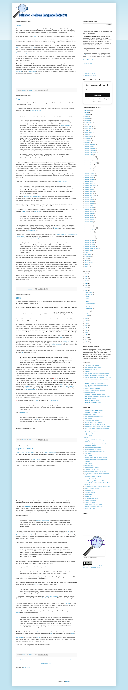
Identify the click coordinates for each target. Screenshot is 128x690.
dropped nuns (88, 122)
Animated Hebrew (89, 436)
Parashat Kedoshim (89, 175)
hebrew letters (88, 126)
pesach (86, 252)
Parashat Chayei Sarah (90, 163)
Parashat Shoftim (89, 213)
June (87, 315)
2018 (86, 318)
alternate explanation (53, 596)
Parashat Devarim (89, 167)
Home (46, 660)
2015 (86, 325)
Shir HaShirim (88, 262)
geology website (62, 181)
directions (87, 120)
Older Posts (73, 660)
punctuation (87, 256)
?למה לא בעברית (87, 63)
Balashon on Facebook (90, 73)
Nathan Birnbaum (55, 344)
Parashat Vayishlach (89, 246)
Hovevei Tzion (67, 341)
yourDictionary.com (89, 502)
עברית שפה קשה (88, 465)
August (88, 311)
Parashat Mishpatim (89, 195)
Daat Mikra (87, 371)
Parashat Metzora (89, 191)
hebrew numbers (88, 128)
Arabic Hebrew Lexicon (90, 414)
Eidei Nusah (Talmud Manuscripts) (93, 416)
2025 (86, 276)
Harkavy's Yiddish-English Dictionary (94, 440)
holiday (86, 130)
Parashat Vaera (88, 226)
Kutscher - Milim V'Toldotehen (92, 388)
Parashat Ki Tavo (89, 177)
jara (51, 633)
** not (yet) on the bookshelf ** (92, 365)
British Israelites (65, 125)
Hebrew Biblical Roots (90, 479)
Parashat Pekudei (89, 201)
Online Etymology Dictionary (30, 238)
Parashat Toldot (88, 221)
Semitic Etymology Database (92, 488)
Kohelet (86, 134)
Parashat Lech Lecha (90, 185)
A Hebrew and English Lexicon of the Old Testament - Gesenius (95, 444)
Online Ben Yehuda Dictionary (92, 412)
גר (38, 637)
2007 (86, 339)
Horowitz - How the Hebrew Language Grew (96, 375)
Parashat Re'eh (88, 205)
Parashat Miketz (88, 193)
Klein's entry (23, 412)
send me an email (87, 55)
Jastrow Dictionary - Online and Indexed (95, 471)
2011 (86, 330)
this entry (37, 211)
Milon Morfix (87, 453)
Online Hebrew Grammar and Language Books (97, 426)
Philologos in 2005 (35, 110)
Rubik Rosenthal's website (91, 467)
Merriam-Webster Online (91, 498)
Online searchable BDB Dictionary (93, 410)
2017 (86, 321)
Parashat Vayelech (89, 234)
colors (86, 116)
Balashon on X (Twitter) (90, 75)
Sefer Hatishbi (88, 418)
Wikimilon (19, 71)
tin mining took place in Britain (32, 196)
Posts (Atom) (26, 667)
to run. (72, 633)
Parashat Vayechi (89, 232)
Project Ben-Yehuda (89, 434)
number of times (30, 452)
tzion (18, 298)
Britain (19, 99)
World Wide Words (89, 494)
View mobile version (46, 663)
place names (87, 254)
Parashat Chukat (88, 165)
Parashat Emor (88, 171)
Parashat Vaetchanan (90, 228)
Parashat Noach (88, 199)
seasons (86, 260)
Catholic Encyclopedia (42, 520)
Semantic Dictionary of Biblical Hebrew (94, 424)
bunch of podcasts (50, 452)
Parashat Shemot (89, 211)
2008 (86, 337)
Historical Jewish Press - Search (93, 422)
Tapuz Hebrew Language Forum (93, 504)
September (89, 308)
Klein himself (32, 71)
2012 (86, 328)
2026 (86, 273)
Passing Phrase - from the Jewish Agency (95, 457)
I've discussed (20, 452)
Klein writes (19, 637)
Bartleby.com (87, 496)
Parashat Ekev (88, 169)
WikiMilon (87, 438)
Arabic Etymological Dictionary (92, 447)
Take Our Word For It (90, 500)
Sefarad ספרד (28, 506)
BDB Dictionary (88, 442)
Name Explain (36, 459)
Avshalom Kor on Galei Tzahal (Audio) (94, 451)
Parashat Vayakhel (89, 230)
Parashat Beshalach (89, 159)
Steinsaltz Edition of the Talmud (92, 402)
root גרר (32, 47)
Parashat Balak (88, 146)
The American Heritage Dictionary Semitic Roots (97, 486)
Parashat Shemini (89, 209)
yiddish (86, 266)
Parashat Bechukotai (90, 150)
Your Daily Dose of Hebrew (91, 420)
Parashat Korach (88, 183)
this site (36, 584)
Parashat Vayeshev (89, 238)
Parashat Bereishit (89, 157)
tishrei (86, 264)
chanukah (87, 114)
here (35, 36)
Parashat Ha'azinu (89, 173)
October (88, 306)
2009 (86, 335)
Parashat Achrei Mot (89, 144)
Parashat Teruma (89, 217)
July (87, 313)
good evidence (57, 227)
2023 (86, 280)
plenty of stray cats (29, 389)
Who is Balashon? (88, 60)
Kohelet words (88, 136)
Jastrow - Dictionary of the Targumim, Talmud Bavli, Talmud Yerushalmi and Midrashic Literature (98, 378)
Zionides (60, 337)
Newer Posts (19, 660)
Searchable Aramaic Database (92, 476)
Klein (17, 47)
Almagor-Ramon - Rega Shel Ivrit (93, 367)
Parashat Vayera (88, 236)
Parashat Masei (88, 187)
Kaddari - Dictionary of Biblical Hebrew (94, 383)
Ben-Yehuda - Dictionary (91, 369)
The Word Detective (89, 492)
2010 (86, 332)
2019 (86, 290)
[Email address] (97, 90)
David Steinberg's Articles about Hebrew (95, 481)
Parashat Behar (88, 154)
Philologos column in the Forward (93, 449)
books (86, 112)
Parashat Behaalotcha (90, 152)
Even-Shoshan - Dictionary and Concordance (96, 373)
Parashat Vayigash (89, 242)
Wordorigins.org (88, 490)
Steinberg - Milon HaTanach (91, 400)
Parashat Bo (87, 161)
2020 (86, 288)
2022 (86, 283)
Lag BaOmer (87, 140)
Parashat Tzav (88, 224)
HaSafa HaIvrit (88, 455)
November (89, 294)
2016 (86, 323)
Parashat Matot (88, 189)
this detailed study (41, 598)
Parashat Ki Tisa (88, 181)
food (85, 124)
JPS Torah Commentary (90, 381)
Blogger (67, 681)
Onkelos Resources (89, 392)
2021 (86, 285)
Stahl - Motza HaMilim (90, 398)
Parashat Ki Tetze (89, 179)
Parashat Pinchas (89, 203)
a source (67, 603)
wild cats (27, 386)
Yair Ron (35, 400)
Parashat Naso (88, 197)
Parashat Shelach (89, 207)
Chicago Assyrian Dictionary (91, 432)
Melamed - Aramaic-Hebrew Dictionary (94, 390)
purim (86, 258)
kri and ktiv (87, 138)
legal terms (87, 142)
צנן (37, 419)
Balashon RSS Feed (89, 508)
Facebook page (53, 400)
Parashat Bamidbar (89, 148)
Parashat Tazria (88, 215)
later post (21, 577)
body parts (87, 110)
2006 (86, 342)
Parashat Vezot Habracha (91, 248)
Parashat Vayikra (89, 244)
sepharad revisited (25, 448)
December (89, 292)
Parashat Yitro (88, 250)
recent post (22, 103)
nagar (19, 25)
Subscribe (97, 95)
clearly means (31, 230)
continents (87, 118)
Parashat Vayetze (89, 240)
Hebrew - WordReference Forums (93, 506)
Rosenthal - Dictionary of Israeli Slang (94, 394)
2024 (86, 278)
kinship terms (88, 132)
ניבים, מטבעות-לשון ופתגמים (91, 469)
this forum (39, 632)
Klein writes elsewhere (67, 386)
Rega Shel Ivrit (88, 463)
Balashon (24, 90)
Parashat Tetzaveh (89, 220)
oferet (56, 228)
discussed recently (21, 53)
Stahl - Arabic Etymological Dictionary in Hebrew (97, 396)
